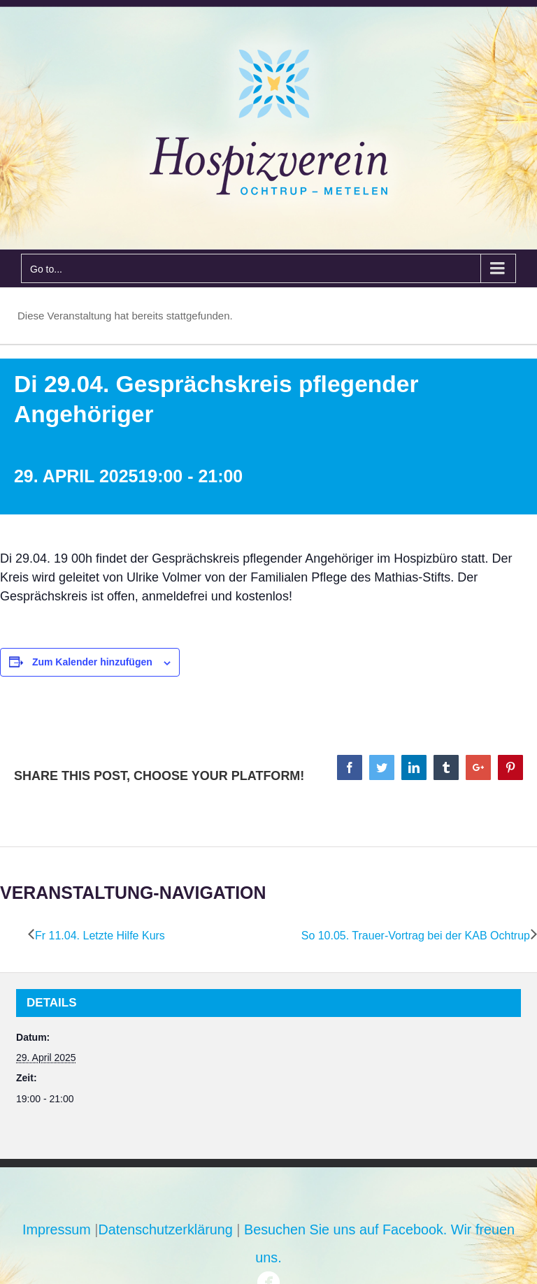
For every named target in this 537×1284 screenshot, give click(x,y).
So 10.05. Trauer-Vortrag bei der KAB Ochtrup (415, 936)
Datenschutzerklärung (165, 1229)
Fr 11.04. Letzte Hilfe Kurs (100, 936)
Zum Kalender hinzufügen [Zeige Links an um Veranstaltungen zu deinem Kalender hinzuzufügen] (92, 662)
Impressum (56, 1229)
